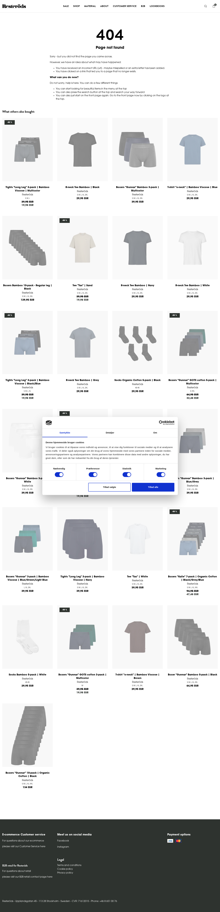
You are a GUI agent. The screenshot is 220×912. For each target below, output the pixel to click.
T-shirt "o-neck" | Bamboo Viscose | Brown (137, 676)
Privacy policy (65, 873)
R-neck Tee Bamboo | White (192, 285)
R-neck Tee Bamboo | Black (82, 187)
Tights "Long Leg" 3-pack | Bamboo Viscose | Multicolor (27, 189)
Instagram (63, 847)
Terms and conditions (69, 865)
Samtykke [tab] (64, 432)
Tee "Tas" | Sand (82, 285)
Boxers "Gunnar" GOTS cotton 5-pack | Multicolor (193, 382)
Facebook (63, 841)
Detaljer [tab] (110, 432)
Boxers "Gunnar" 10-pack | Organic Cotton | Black (28, 775)
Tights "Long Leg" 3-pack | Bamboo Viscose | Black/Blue (27, 382)
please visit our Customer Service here (23, 846)
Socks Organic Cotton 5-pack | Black (137, 380)
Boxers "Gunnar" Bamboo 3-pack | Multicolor (137, 189)
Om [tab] (155, 432)
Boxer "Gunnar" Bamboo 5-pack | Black (192, 675)
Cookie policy (65, 869)
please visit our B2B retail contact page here (27, 877)
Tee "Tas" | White (137, 577)
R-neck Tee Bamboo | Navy (137, 285)
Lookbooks (157, 6)
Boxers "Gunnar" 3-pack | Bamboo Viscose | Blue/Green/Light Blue (27, 578)
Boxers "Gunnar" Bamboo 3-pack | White (27, 480)
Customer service (124, 6)
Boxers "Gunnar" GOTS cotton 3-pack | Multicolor (82, 676)
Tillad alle (153, 487)
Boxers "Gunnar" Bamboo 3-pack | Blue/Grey (192, 480)
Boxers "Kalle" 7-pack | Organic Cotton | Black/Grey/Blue (192, 578)
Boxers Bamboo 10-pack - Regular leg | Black (27, 287)
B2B (143, 6)
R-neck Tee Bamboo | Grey (82, 380)
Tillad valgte (109, 487)
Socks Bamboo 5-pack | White (27, 675)
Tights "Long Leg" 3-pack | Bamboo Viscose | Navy (82, 578)
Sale (66, 6)
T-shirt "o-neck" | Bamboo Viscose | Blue (192, 187)
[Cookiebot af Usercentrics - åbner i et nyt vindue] (161, 423)
